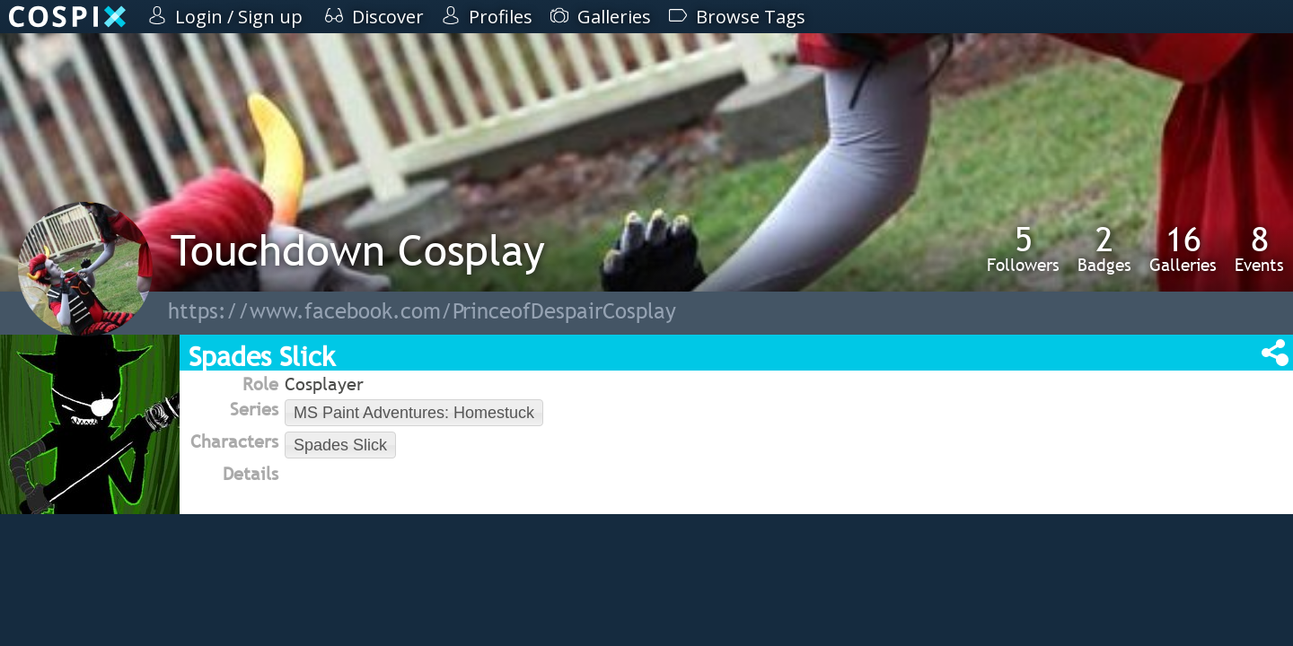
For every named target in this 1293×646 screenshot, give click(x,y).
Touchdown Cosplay (358, 250)
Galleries (1183, 249)
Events (1259, 249)
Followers (1023, 249)
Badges (1104, 249)
